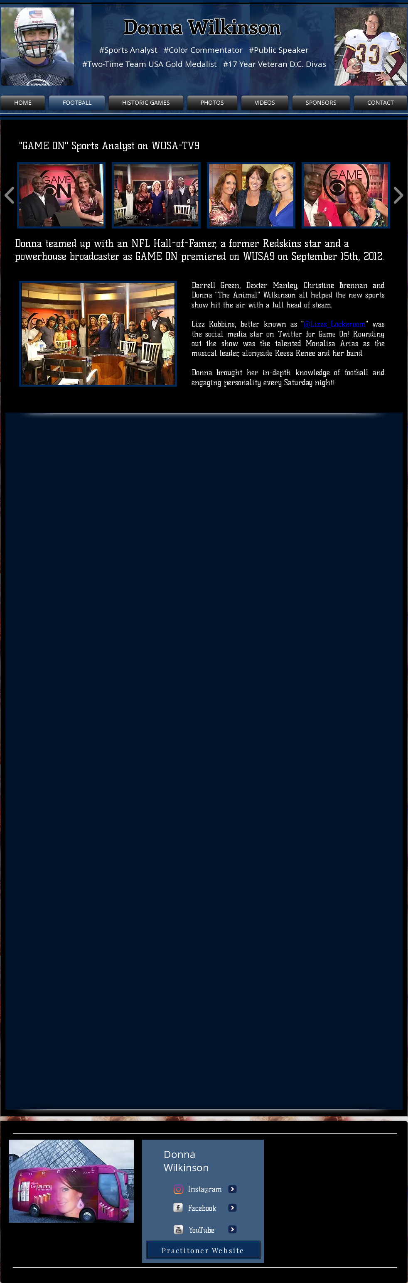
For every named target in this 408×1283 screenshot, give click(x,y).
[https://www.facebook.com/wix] (178, 1207)
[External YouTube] (336, 1181)
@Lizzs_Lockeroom (335, 324)
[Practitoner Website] (203, 1250)
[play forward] (398, 195)
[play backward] (9, 195)
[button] (61, 195)
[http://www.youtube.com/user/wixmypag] (178, 1229)
